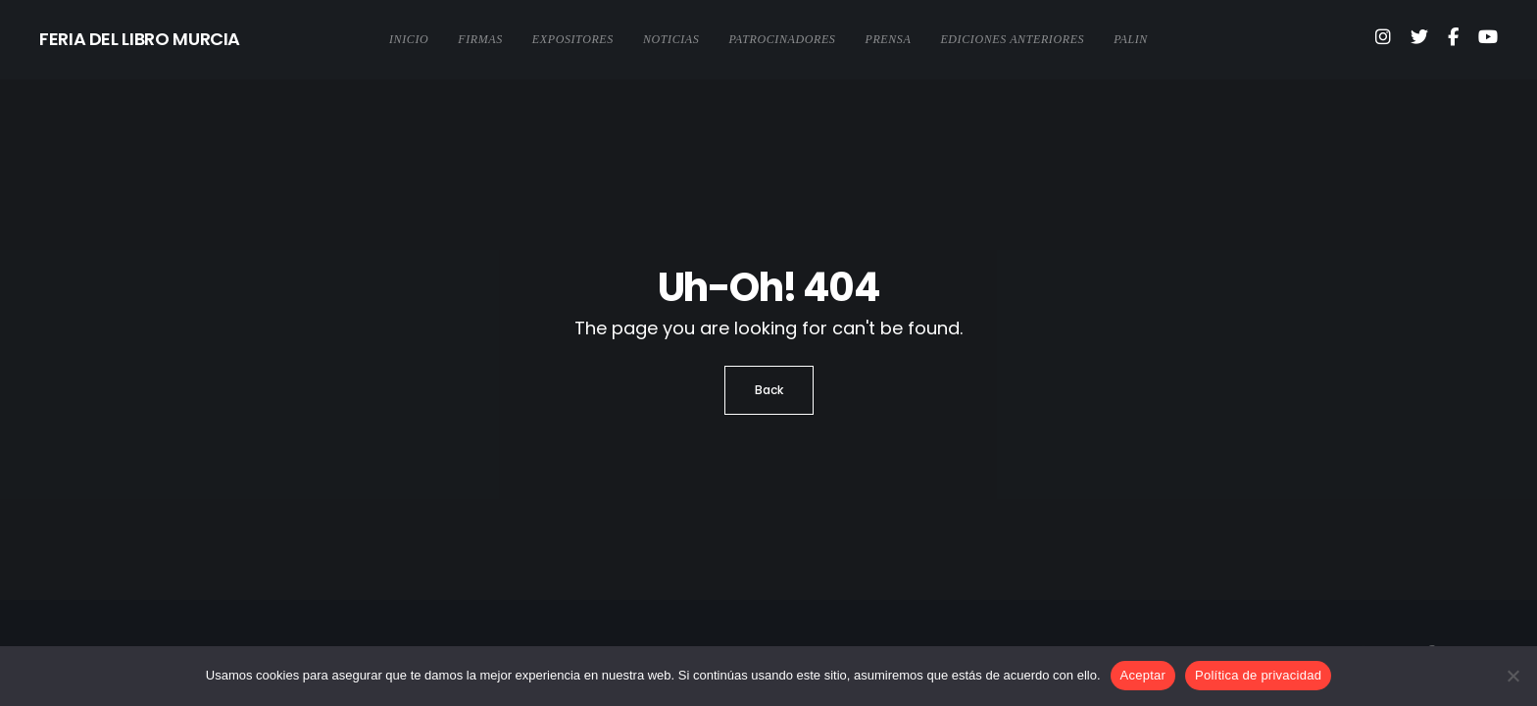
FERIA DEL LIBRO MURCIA (139, 38)
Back (769, 389)
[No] (1512, 675)
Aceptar (1143, 675)
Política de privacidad (1258, 675)
